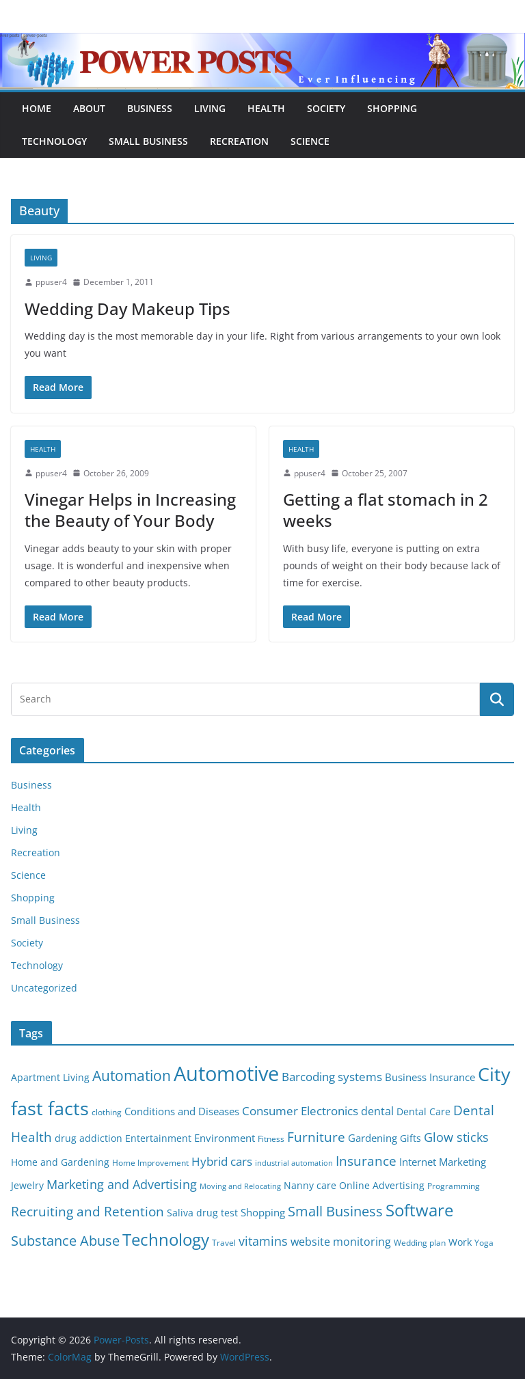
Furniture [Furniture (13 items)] (316, 1137)
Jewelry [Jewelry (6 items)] (27, 1185)
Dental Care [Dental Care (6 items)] (423, 1112)
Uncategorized (44, 987)
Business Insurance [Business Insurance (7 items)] (430, 1077)
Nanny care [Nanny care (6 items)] (310, 1185)
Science (310, 141)
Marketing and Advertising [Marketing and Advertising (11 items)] (121, 1184)
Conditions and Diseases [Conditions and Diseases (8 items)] (181, 1111)
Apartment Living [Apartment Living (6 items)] (50, 1077)
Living (210, 108)
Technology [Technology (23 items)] (165, 1240)
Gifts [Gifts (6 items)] (410, 1138)
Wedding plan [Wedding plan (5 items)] (420, 1242)
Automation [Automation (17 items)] (131, 1075)
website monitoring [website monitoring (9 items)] (341, 1241)
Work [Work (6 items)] (460, 1242)
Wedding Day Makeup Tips (127, 308)
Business (149, 108)
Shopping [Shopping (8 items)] (263, 1212)
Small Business (148, 141)
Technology (54, 141)
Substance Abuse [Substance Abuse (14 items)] (65, 1240)
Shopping (392, 108)
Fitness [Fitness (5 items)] (271, 1139)
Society (326, 108)
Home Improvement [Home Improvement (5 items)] (150, 1163)
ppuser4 (51, 282)
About (89, 108)
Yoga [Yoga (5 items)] (484, 1242)
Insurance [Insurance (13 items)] (366, 1160)
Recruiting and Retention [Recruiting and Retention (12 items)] (87, 1211)
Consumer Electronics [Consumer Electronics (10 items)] (300, 1111)
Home (36, 108)
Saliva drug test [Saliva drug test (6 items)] (202, 1213)
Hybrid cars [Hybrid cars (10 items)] (221, 1161)
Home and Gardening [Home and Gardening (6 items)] (60, 1162)
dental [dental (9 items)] (377, 1111)
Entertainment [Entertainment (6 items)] (158, 1138)
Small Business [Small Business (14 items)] (335, 1211)
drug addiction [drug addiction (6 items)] (88, 1138)
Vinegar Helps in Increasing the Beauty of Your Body (130, 510)
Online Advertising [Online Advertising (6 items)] (382, 1185)
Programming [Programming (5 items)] (453, 1186)
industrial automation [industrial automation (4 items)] (294, 1163)
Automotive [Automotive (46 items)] (226, 1073)
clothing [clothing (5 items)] (107, 1112)
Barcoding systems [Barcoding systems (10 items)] (332, 1076)
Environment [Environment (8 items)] (224, 1137)
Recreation (239, 141)
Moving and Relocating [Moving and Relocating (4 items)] (240, 1186)
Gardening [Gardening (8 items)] (372, 1137)
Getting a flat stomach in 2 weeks (385, 510)
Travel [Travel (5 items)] (224, 1242)
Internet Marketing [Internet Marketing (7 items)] (442, 1162)
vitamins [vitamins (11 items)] (263, 1241)
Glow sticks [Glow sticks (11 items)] (456, 1137)
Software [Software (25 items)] (419, 1210)
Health (266, 108)
